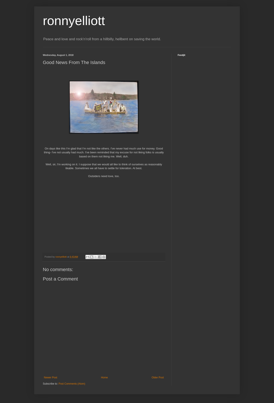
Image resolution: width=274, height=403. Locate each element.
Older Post (158, 377)
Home (104, 377)
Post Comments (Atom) (71, 383)
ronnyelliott (74, 20)
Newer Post (50, 377)
